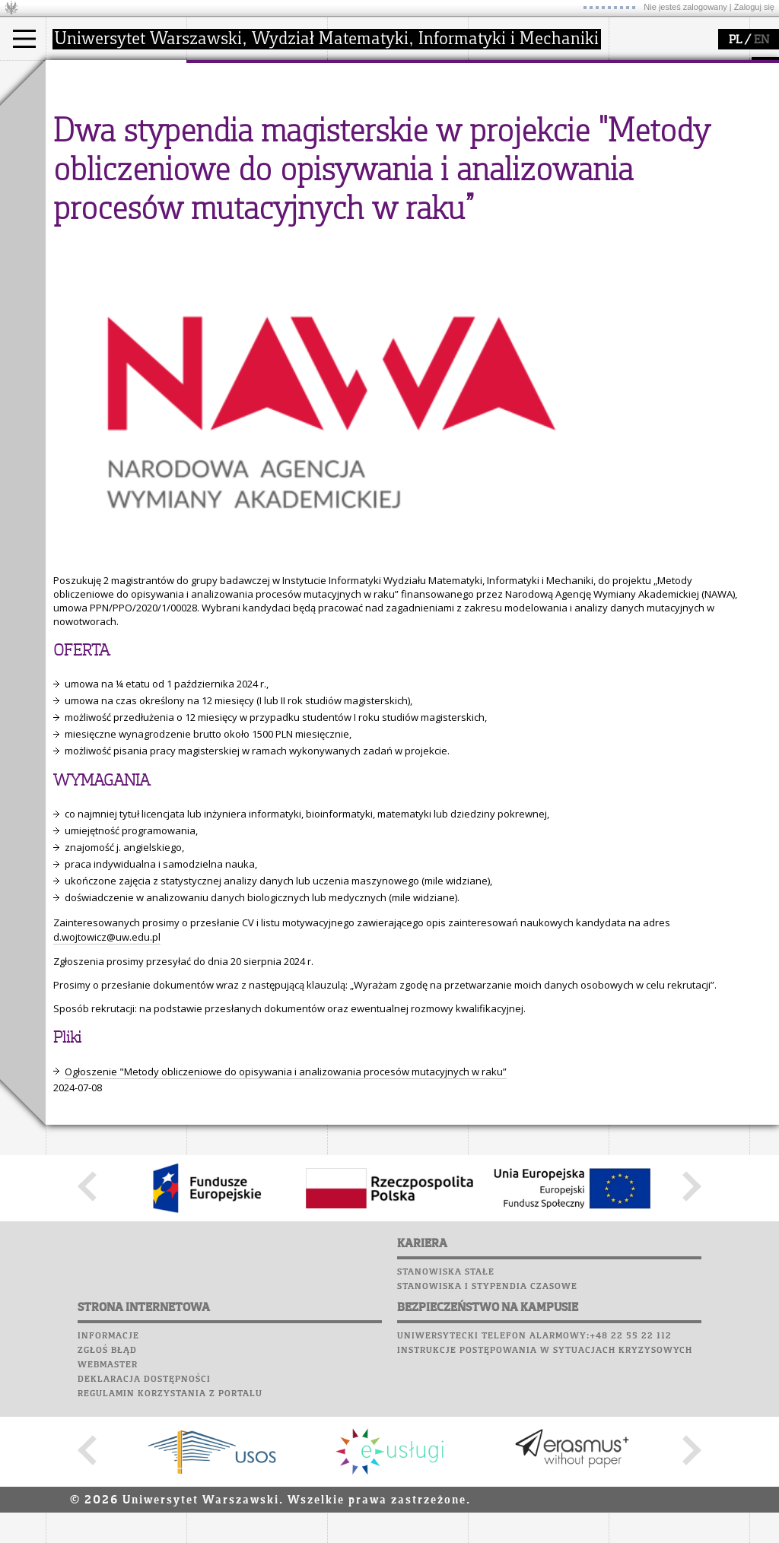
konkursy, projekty (530, 173)
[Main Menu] (24, 39)
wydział (222, 74)
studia (75, 74)
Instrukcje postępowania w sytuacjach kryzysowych (544, 1491)
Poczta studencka (660, 111)
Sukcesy (632, 184)
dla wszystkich (520, 160)
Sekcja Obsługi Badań (396, 160)
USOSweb (634, 68)
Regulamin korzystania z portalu (170, 1534)
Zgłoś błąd (107, 1491)
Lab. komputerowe (661, 97)
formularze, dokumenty (259, 173)
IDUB (357, 187)
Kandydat (87, 105)
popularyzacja (526, 74)
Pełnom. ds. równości (113, 187)
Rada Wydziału (240, 132)
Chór (691, 140)
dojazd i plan (235, 105)
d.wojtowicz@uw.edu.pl (107, 1077)
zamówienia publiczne (257, 187)
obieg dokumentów (390, 173)
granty (361, 146)
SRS (674, 68)
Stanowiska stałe (445, 1413)
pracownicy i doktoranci (259, 160)
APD (702, 68)
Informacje (108, 1476)
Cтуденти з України (112, 173)
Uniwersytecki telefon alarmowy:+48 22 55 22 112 (534, 1476)
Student (83, 118)
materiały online (524, 118)
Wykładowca (94, 146)
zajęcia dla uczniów (531, 105)
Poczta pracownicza (667, 126)
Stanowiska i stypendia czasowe (487, 1427)
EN (761, 40)
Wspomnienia (646, 155)
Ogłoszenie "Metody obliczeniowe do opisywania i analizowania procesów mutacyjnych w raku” (286, 1212)
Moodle (631, 82)
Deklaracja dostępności (144, 1520)
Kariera (637, 169)
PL (735, 40)
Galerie (712, 155)
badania (363, 74)
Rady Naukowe (240, 146)
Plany (677, 82)
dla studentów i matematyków (522, 139)
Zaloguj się (754, 6)
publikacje (369, 132)
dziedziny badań (385, 105)
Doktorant (88, 132)
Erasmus (85, 160)
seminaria (369, 118)
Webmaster (108, 1505)
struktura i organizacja (257, 118)
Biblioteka (640, 140)
